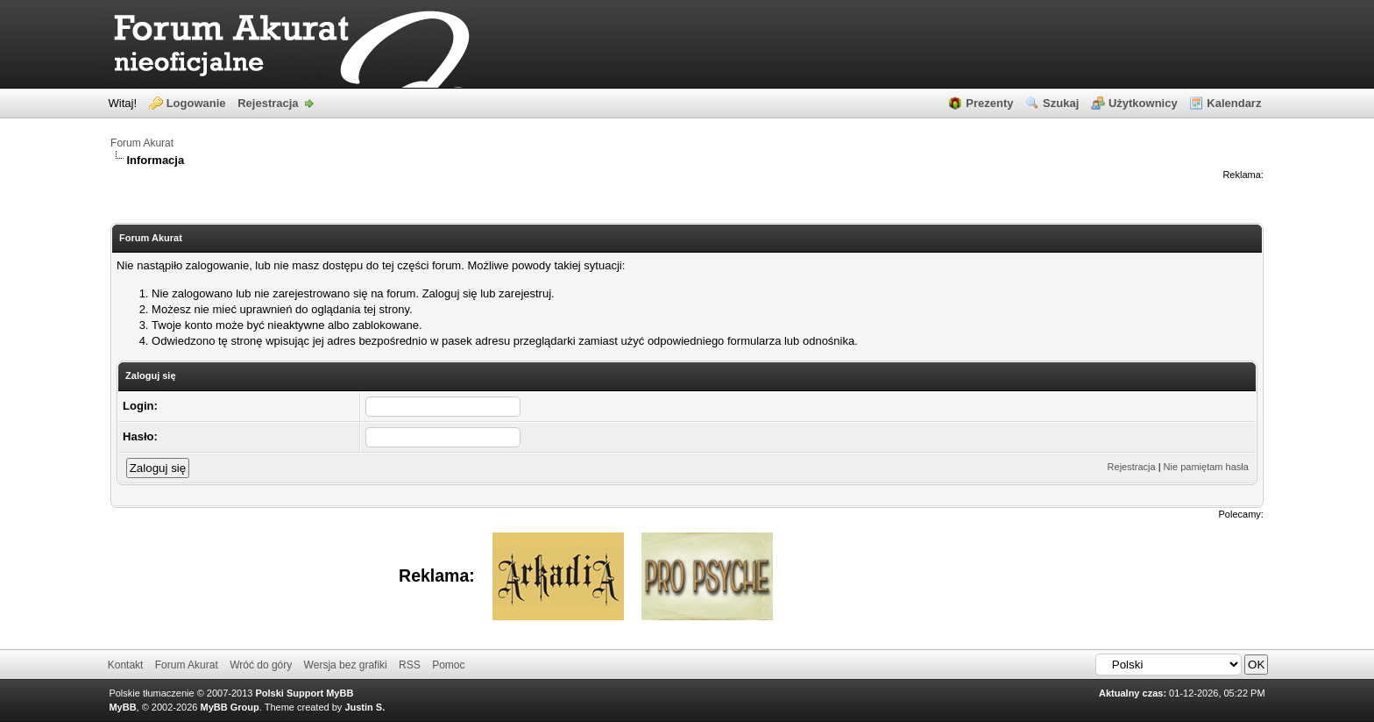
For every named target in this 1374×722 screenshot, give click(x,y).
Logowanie (196, 103)
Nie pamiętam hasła (1206, 466)
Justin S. (364, 707)
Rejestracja (267, 103)
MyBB (122, 707)
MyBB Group (230, 707)
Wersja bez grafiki (345, 665)
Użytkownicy (1143, 103)
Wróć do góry (261, 665)
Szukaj (1061, 103)
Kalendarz (1234, 103)
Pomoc (448, 665)
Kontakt (126, 665)
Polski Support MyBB (305, 693)
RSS (410, 665)
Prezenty (989, 103)
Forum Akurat (142, 143)
